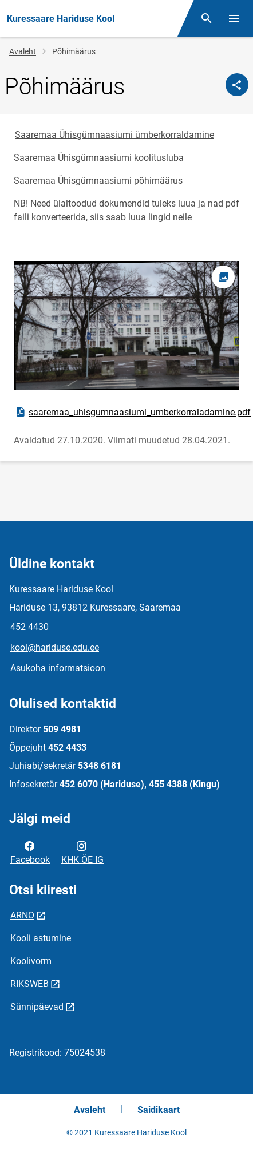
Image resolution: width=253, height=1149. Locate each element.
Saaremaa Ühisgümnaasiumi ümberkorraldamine (114, 134)
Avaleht (22, 51)
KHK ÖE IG (82, 852)
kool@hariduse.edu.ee (54, 647)
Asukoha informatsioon (57, 668)
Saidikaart (158, 1109)
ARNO (22, 915)
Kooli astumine (40, 938)
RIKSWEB (29, 983)
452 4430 (29, 626)
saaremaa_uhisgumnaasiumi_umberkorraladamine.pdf (132, 412)
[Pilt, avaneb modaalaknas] (126, 325)
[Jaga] (237, 84)
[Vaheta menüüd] (234, 18)
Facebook (30, 852)
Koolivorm (31, 961)
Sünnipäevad (37, 1006)
